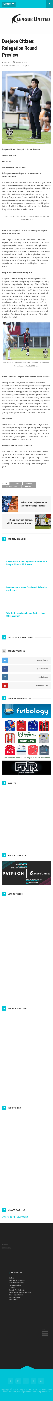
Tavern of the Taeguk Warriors (23, 1289)
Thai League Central (21, 1290)
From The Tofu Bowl (21, 1284)
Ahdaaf (19, 1282)
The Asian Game (21, 1291)
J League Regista (21, 1285)
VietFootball (20, 1292)
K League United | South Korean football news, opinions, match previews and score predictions (27, 1390)
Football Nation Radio (22, 1283)
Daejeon (29, 485)
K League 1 (28, 488)
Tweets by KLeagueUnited (15, 1217)
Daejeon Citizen (11, 488)
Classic (16, 485)
